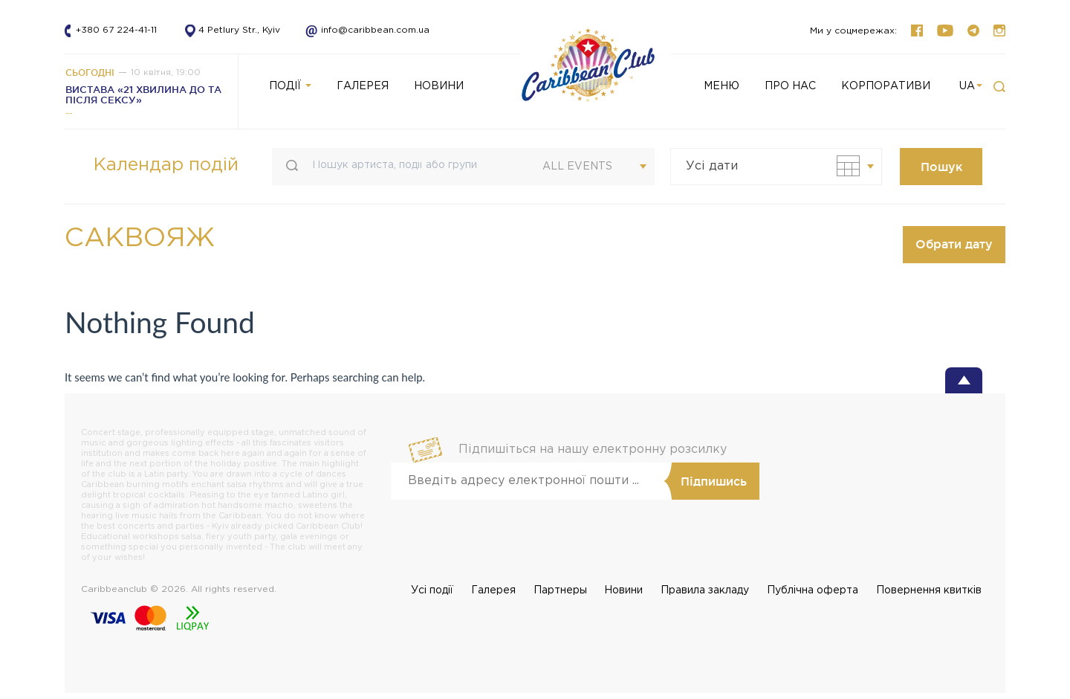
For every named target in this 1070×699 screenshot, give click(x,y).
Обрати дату (954, 244)
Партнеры (560, 590)
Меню (721, 86)
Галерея (493, 590)
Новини (623, 590)
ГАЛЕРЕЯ (363, 86)
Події (290, 86)
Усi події (432, 590)
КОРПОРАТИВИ (885, 86)
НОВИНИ (439, 86)
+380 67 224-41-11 (116, 30)
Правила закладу (705, 590)
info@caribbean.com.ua (362, 30)
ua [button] (970, 86)
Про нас (790, 86)
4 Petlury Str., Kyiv (239, 30)
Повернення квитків (929, 590)
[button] (999, 87)
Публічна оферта (812, 590)
